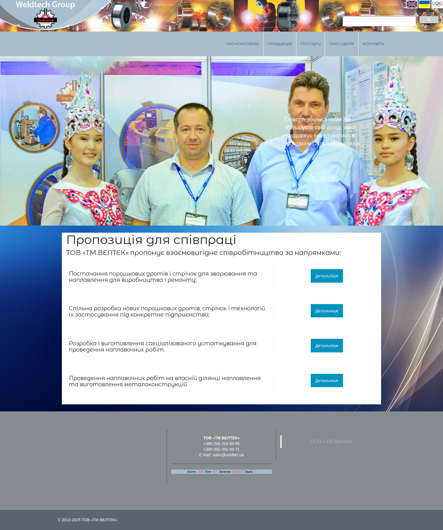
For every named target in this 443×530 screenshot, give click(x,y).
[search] (377, 20)
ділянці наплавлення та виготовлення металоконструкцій (165, 381)
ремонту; (182, 279)
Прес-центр (341, 44)
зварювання (228, 273)
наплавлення (88, 279)
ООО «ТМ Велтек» (331, 441)
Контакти (373, 44)
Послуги (310, 44)
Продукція (280, 44)
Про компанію (242, 44)
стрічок (184, 273)
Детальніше (326, 275)
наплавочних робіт (136, 378)
